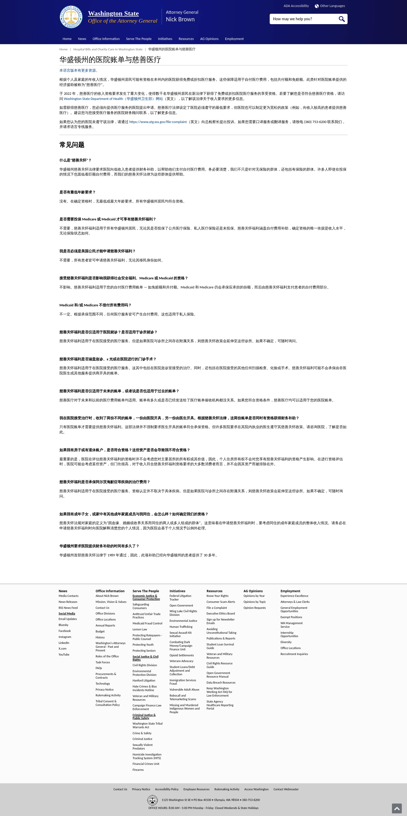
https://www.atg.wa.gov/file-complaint (158, 122)
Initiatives (165, 39)
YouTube (64, 654)
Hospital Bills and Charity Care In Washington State (108, 49)
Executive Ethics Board (221, 613)
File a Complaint (217, 608)
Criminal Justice (142, 739)
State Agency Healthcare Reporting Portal (220, 705)
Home (67, 39)
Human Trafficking (181, 627)
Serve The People (139, 39)
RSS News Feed (68, 608)
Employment (234, 39)
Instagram (65, 637)
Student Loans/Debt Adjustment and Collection (182, 670)
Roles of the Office (107, 656)
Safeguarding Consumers (141, 606)
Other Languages (330, 6)
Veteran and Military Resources (146, 698)
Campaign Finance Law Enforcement (147, 707)
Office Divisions (105, 613)
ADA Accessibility (296, 6)
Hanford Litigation (144, 680)
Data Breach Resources (221, 682)
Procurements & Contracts (106, 675)
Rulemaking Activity (108, 695)
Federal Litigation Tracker (181, 597)
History (100, 637)
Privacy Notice (105, 689)
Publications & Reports (221, 638)
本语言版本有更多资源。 (79, 70)
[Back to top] (397, 808)
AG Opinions (209, 39)
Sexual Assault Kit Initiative (181, 634)
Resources (186, 39)
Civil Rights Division (145, 665)
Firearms (138, 770)
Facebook (65, 631)
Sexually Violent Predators (143, 746)
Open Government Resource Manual (218, 674)
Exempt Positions (291, 617)
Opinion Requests (255, 608)
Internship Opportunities (289, 634)
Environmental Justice (183, 621)
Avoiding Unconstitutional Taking (221, 631)
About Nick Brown (107, 596)
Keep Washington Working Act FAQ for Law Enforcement (219, 692)
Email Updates (68, 619)
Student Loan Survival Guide (220, 646)
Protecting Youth (143, 644)
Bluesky (63, 625)
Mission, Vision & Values (111, 602)
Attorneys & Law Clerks (295, 602)
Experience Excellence (294, 596)
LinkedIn (64, 643)
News (82, 39)
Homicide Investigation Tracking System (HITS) (147, 756)
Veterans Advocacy (182, 661)
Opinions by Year (254, 596)
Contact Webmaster (286, 789)
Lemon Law (140, 629)
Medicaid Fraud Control (147, 623)
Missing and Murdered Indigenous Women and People (185, 709)
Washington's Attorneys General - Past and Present (111, 647)
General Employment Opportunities (294, 609)
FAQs (99, 668)
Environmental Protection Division (145, 673)
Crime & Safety (142, 733)
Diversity (286, 642)
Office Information (106, 39)
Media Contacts (68, 596)
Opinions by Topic (255, 602)
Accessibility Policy (167, 789)
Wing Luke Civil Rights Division (183, 613)
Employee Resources (196, 789)
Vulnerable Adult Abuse (185, 689)
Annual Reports (105, 625)
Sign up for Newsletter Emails (221, 621)
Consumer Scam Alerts (221, 602)
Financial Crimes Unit (146, 764)
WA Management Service (292, 625)
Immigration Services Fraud (183, 682)
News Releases (68, 602)
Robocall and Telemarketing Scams (183, 697)
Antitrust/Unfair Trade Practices (146, 615)
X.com (62, 648)
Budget (100, 631)
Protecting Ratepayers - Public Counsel (147, 637)
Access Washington (256, 789)
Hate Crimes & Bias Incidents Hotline (145, 688)
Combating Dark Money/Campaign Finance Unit (181, 645)
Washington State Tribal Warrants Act (147, 725)
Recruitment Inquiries (294, 654)
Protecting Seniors (144, 650)
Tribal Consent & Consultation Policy (108, 703)
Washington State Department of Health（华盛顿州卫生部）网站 (113, 99)
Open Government (181, 605)
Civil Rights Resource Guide (220, 665)
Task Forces (103, 662)
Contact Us (103, 608)
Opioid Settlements (182, 655)
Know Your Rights (217, 596)
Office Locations (106, 619)
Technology (103, 683)
